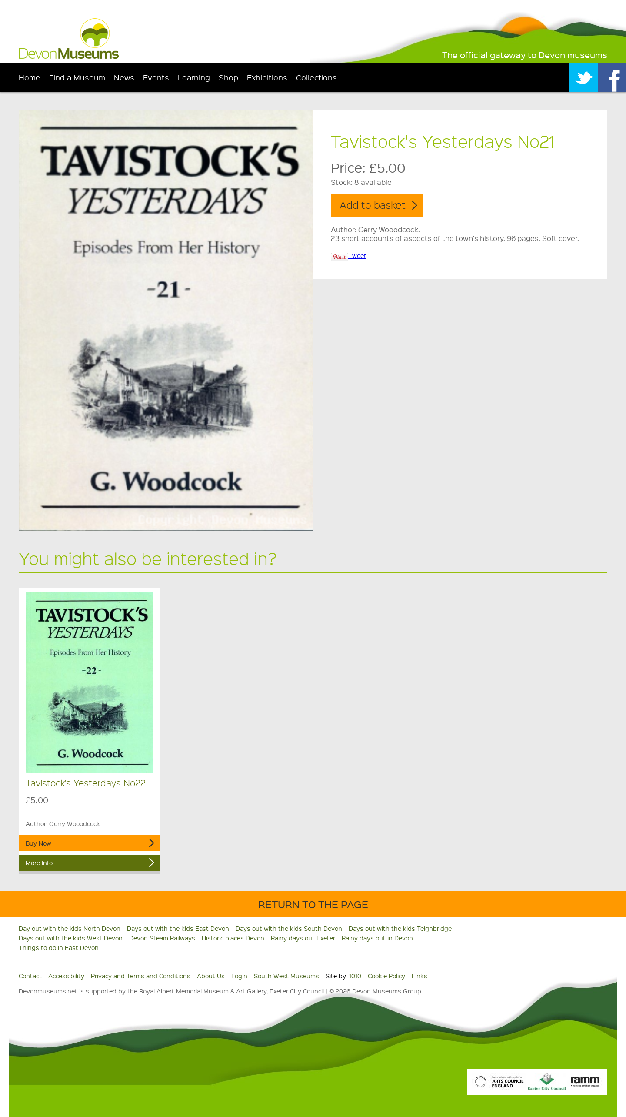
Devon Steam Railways (162, 938)
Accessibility (66, 976)
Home (29, 77)
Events (156, 77)
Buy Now (38, 843)
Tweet (357, 255)
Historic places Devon (233, 938)
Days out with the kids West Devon (71, 938)
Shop (228, 77)
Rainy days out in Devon (377, 938)
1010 (355, 976)
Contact (30, 976)
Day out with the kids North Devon (69, 928)
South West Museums (286, 976)
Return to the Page (313, 904)
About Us (211, 976)
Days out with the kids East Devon (178, 928)
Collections (316, 77)
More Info (39, 862)
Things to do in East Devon (59, 947)
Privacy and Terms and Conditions (140, 976)
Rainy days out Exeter (303, 938)
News (124, 77)
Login (239, 976)
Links (419, 976)
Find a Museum (77, 77)
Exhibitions (267, 77)
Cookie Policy (386, 976)
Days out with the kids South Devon (289, 928)
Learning (194, 77)
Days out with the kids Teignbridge (400, 928)
